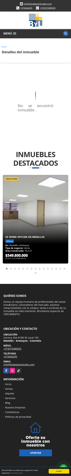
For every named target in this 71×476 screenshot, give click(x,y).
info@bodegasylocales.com (38, 3)
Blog (7, 402)
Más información (17, 473)
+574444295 (26, 7)
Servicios (10, 398)
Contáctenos (12, 412)
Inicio (4, 46)
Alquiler (9, 393)
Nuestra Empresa (15, 407)
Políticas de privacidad (18, 416)
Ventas (9, 388)
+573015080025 (48, 7)
